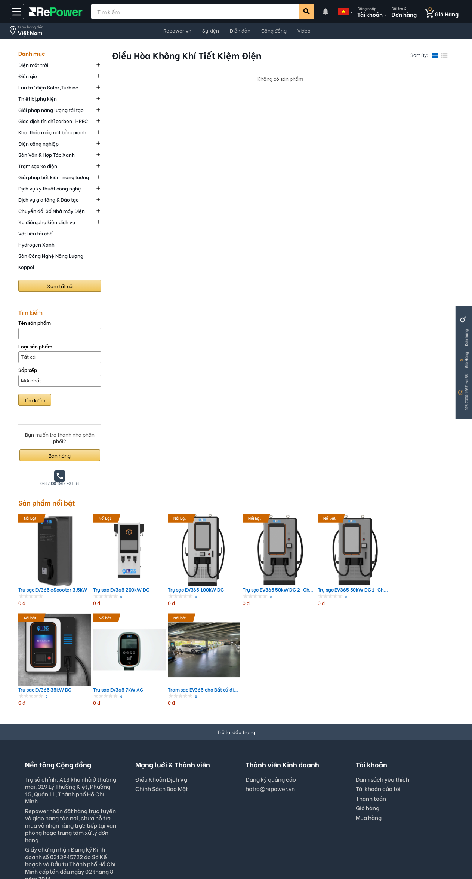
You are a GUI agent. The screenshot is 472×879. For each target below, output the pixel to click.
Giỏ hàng (367, 688)
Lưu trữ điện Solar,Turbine (48, 87)
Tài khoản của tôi (378, 669)
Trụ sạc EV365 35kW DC (318, 569)
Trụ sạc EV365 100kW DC (154, 569)
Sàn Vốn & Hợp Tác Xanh (46, 154)
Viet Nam (286, 812)
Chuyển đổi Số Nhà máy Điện (51, 210)
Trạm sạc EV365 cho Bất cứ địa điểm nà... (427, 569)
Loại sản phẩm (35, 346)
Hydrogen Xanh (36, 244)
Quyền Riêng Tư (207, 854)
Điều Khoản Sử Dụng (153, 854)
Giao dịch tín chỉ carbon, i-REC (53, 120)
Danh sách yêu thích (382, 659)
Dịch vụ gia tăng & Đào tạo (48, 199)
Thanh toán (371, 678)
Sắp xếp (27, 370)
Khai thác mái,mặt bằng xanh (52, 131)
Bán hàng (60, 455)
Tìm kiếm (34, 399)
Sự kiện (210, 30)
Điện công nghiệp (38, 143)
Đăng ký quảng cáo (271, 659)
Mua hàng (369, 697)
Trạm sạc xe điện (37, 165)
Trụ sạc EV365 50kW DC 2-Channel (208, 569)
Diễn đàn (240, 30)
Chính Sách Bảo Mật (161, 669)
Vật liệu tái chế (35, 232)
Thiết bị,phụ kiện (37, 98)
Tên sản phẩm (34, 323)
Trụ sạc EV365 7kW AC (372, 569)
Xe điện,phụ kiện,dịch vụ (46, 221)
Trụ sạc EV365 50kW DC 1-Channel (263, 569)
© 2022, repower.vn (319, 854)
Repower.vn (177, 30)
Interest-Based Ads (260, 854)
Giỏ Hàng (466, 360)
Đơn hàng (466, 337)
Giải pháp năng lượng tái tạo (51, 109)
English (183, 812)
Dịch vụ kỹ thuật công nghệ (49, 188)
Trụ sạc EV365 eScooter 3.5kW (44, 569)
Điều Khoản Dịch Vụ (161, 659)
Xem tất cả (60, 285)
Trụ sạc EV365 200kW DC (99, 569)
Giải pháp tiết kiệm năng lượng (53, 176)
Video (304, 30)
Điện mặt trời (33, 64)
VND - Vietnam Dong (234, 812)
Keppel (26, 266)
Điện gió (27, 75)
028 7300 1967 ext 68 (467, 392)
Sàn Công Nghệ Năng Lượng (50, 255)
